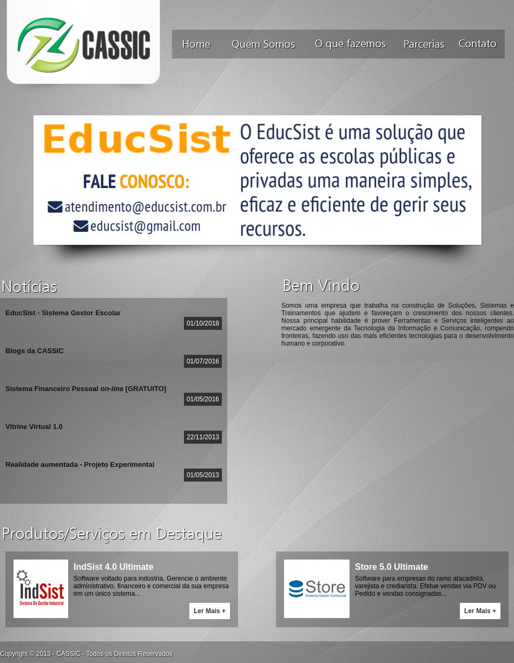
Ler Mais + (210, 611)
